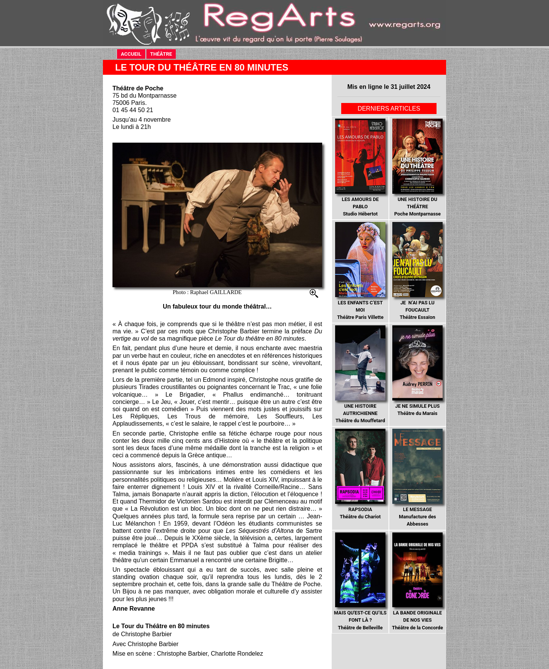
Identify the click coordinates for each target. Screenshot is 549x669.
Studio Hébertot (360, 168)
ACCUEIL (133, 53)
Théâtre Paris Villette (360, 271)
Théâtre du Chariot (360, 474)
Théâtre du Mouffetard (360, 374)
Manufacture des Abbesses (417, 478)
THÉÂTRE (163, 53)
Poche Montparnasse (417, 168)
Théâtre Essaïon (417, 271)
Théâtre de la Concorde (417, 581)
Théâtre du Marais (417, 370)
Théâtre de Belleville (360, 581)
